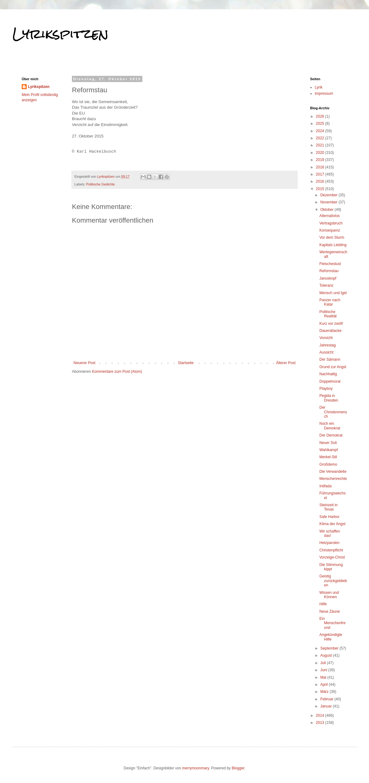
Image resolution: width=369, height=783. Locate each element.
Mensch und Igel (333, 293)
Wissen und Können (329, 594)
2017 (320, 174)
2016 (320, 181)
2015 (320, 189)
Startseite (186, 363)
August (326, 655)
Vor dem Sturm (331, 237)
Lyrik (318, 87)
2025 (320, 123)
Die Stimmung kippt (331, 567)
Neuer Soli (328, 443)
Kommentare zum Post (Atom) (117, 371)
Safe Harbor (329, 517)
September (330, 648)
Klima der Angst (332, 524)
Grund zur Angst (332, 367)
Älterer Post (286, 363)
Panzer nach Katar (329, 302)
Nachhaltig (328, 374)
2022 (320, 138)
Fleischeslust (330, 264)
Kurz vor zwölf (331, 323)
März (325, 691)
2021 (320, 145)
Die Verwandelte (332, 471)
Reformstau (329, 271)
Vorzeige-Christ (332, 557)
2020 (320, 152)
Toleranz (326, 285)
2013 (320, 722)
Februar (327, 699)
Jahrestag (327, 345)
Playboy (326, 388)
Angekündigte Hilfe (330, 637)
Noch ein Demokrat (329, 425)
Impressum (324, 93)
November (329, 202)
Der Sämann (329, 359)
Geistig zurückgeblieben (333, 580)
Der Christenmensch (333, 412)
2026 (320, 116)
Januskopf (327, 278)
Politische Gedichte (100, 184)
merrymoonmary (195, 768)
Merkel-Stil (328, 457)
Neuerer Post (84, 363)
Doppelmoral (329, 381)
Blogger (238, 768)
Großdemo (328, 464)
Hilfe (323, 604)
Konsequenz (329, 230)
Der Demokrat (331, 435)
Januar (326, 706)
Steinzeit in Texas (328, 507)
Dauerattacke (330, 330)
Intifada (325, 486)
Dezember (329, 195)
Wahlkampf (328, 450)
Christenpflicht (331, 550)
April (324, 684)
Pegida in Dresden (328, 398)
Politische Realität (328, 314)
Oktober (327, 209)
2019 (320, 160)
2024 (320, 131)
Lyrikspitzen (60, 33)
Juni (324, 670)
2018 (320, 167)
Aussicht (326, 352)
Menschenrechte (333, 478)
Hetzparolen (329, 543)
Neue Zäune (329, 611)
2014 (320, 715)
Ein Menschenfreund (332, 623)
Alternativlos (329, 216)
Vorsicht (326, 338)
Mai (323, 677)
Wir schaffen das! (329, 533)
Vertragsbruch (331, 223)
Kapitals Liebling (332, 245)
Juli (323, 663)
